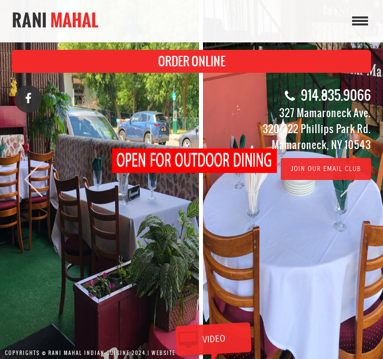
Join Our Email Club (326, 169)
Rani (56, 20)
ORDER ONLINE (191, 61)
